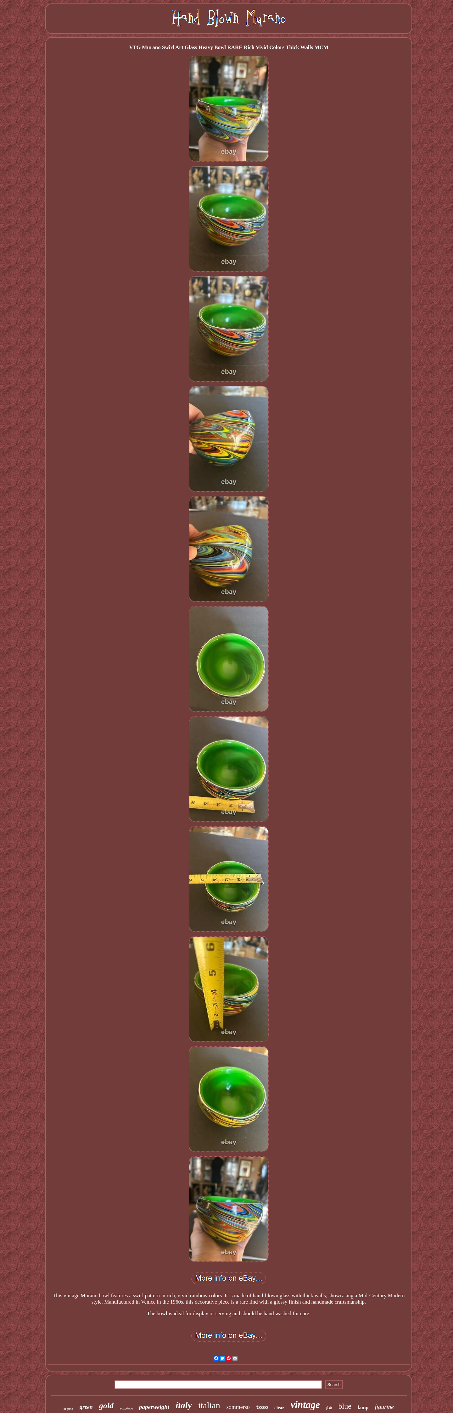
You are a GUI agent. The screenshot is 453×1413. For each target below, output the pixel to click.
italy (184, 1405)
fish (329, 1407)
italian (209, 1405)
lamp (363, 1407)
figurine (384, 1407)
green (86, 1407)
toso (262, 1407)
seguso (68, 1408)
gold (106, 1405)
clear (279, 1407)
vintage (305, 1404)
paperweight (154, 1407)
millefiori (126, 1408)
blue (344, 1406)
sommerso (238, 1407)
